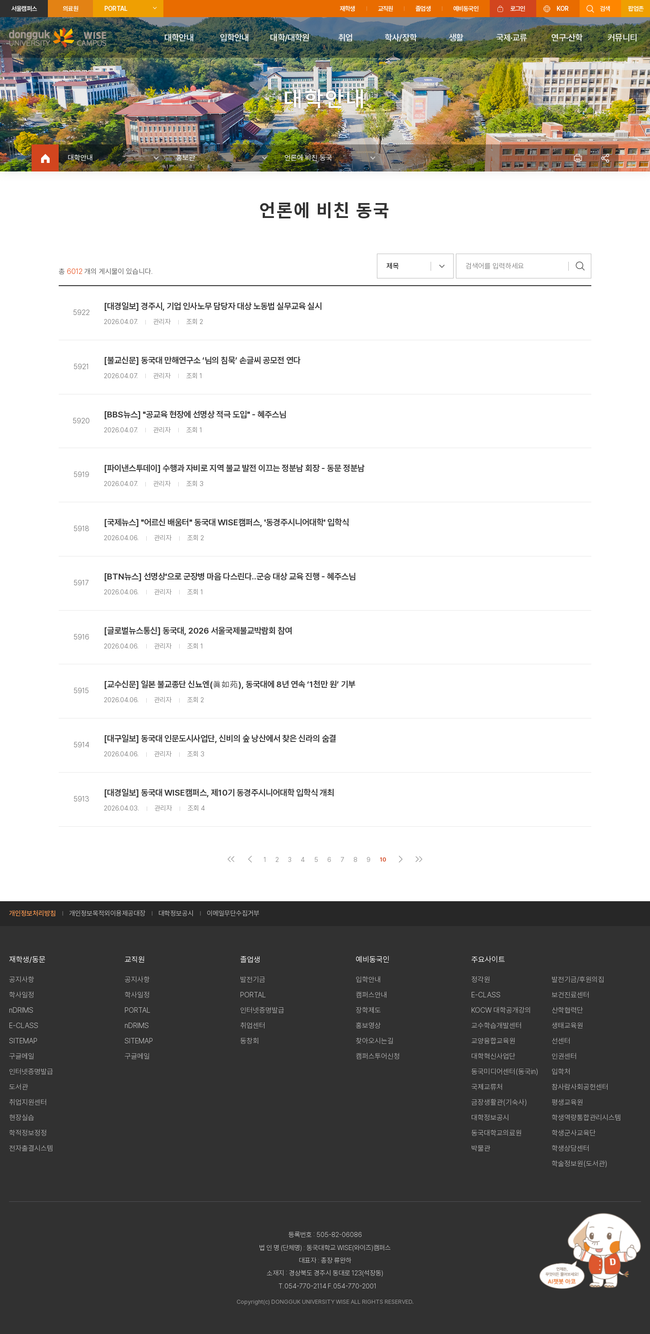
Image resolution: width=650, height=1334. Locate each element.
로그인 (517, 8)
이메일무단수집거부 (233, 913)
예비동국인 (465, 8)
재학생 (347, 8)
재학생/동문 (27, 959)
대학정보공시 (176, 913)
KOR (562, 8)
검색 (605, 8)
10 (383, 859)
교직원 (385, 8)
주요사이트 (488, 959)
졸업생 (423, 8)
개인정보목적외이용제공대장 (107, 913)
